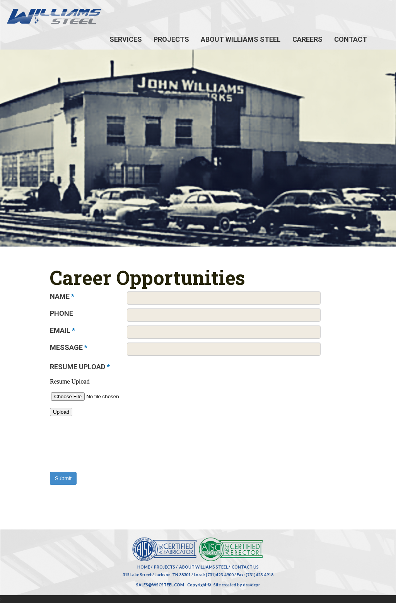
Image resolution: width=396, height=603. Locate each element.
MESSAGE (68, 347)
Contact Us (245, 566)
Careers (307, 39)
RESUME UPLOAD (80, 367)
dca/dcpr (251, 584)
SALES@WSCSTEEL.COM (160, 584)
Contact (350, 39)
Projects (171, 39)
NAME (62, 296)
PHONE (61, 313)
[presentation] (108, 457)
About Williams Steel (241, 39)
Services (125, 39)
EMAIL (62, 330)
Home (143, 566)
